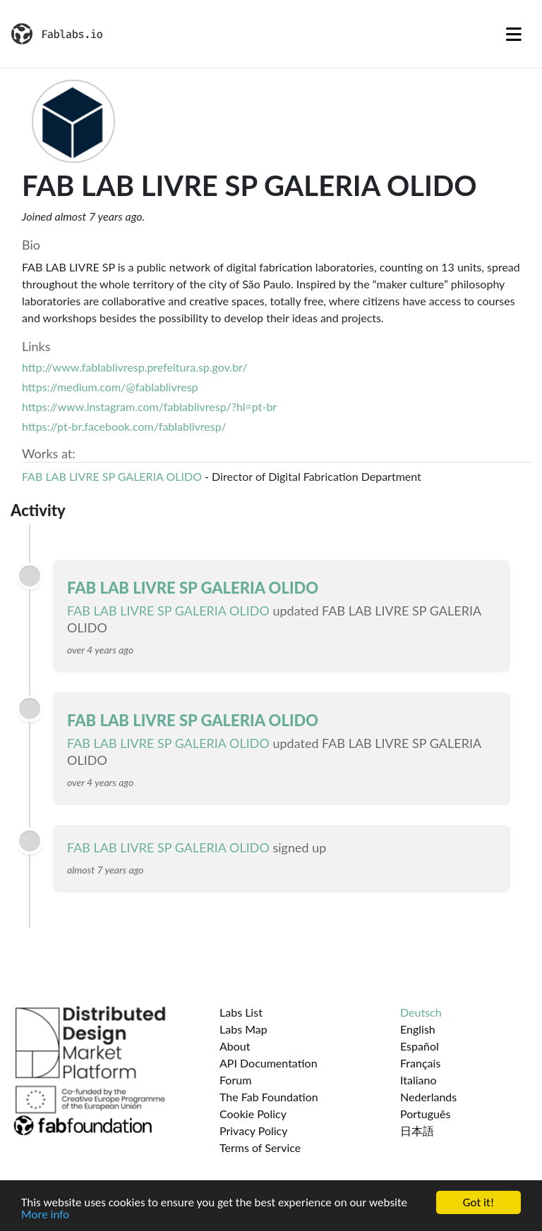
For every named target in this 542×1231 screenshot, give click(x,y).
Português (425, 1113)
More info (45, 1215)
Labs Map (243, 1029)
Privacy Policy (253, 1130)
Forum (235, 1079)
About (235, 1046)
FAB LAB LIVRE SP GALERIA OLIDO (112, 476)
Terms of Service (260, 1147)
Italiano (418, 1079)
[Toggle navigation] (514, 33)
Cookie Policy (253, 1113)
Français (420, 1063)
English (417, 1029)
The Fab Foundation (268, 1096)
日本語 (417, 1130)
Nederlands (428, 1096)
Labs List (241, 1012)
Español (419, 1046)
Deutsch (421, 1012)
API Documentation (268, 1063)
